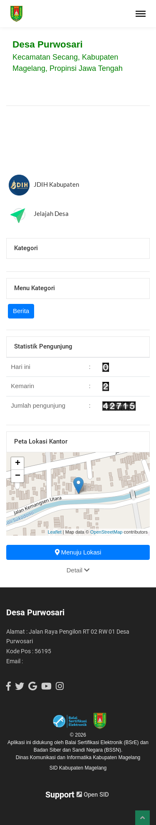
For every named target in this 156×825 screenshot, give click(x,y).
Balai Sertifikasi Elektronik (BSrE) (102, 742)
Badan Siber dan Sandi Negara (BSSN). (78, 750)
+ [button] (17, 463)
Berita (21, 310)
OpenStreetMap (106, 531)
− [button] (17, 476)
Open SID (93, 794)
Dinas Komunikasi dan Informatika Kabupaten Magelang (78, 757)
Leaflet (55, 531)
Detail (78, 570)
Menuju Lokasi (78, 552)
